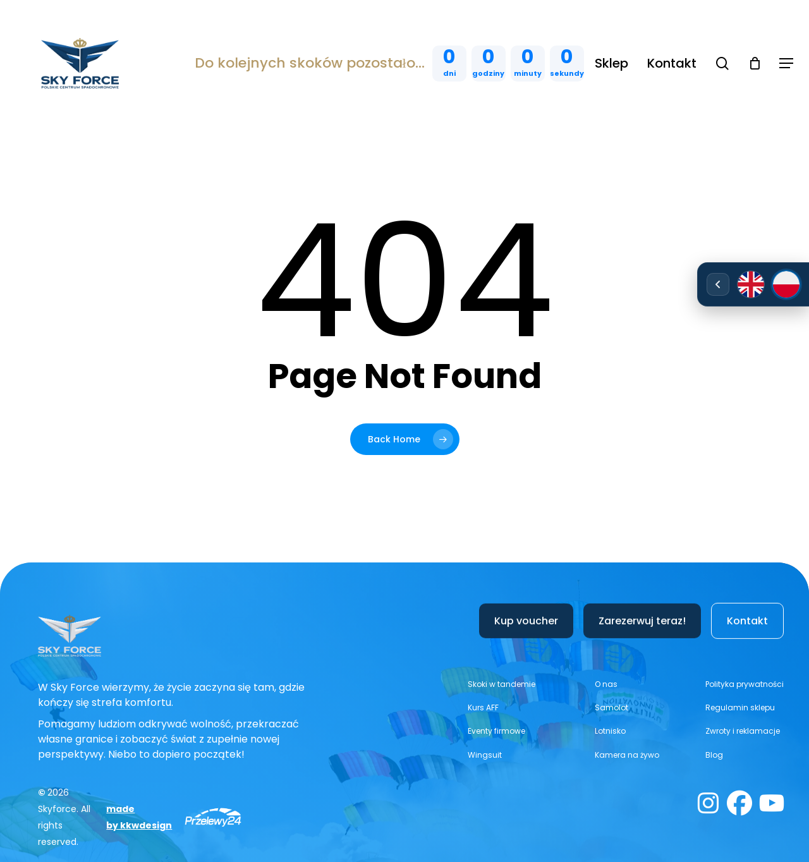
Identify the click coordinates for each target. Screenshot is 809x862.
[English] (751, 284)
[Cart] (755, 63)
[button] (786, 63)
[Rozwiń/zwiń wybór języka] (718, 284)
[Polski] (786, 284)
